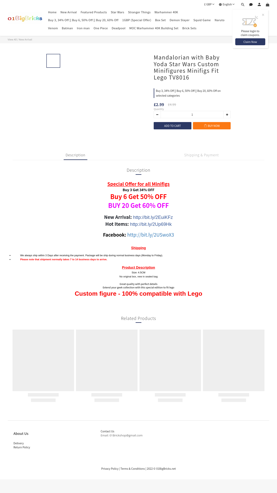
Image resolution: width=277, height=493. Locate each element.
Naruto (220, 20)
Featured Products (94, 12)
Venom (53, 28)
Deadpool (119, 28)
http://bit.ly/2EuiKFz (153, 217)
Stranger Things (139, 12)
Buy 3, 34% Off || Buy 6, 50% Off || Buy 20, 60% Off (83, 20)
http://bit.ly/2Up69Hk (151, 224)
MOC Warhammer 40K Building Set (153, 28)
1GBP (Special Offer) (136, 20)
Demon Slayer (180, 20)
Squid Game (202, 20)
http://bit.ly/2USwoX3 (150, 234)
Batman (67, 28)
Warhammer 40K (166, 12)
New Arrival (68, 12)
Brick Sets (189, 28)
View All (12, 39)
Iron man (83, 28)
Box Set (160, 20)
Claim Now (250, 42)
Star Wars (117, 12)
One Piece (101, 28)
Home (52, 12)
